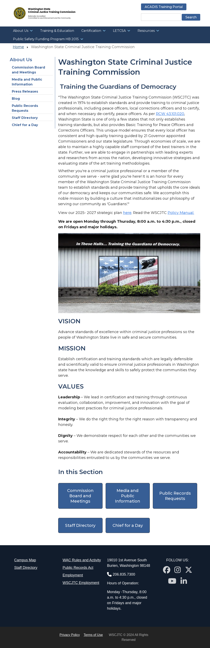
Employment (72, 575)
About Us (20, 31)
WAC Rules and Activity (81, 560)
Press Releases (25, 91)
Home (18, 47)
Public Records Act (77, 568)
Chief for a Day (25, 125)
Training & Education (57, 31)
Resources (146, 31)
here (127, 212)
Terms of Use (93, 635)
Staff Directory (25, 118)
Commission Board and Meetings (28, 69)
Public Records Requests (25, 108)
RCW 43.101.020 (170, 114)
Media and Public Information (27, 82)
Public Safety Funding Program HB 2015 (46, 39)
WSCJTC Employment (80, 583)
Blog (16, 99)
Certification (91, 31)
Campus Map (25, 560)
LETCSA (119, 31)
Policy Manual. (181, 212)
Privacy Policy (70, 635)
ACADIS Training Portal (164, 7)
